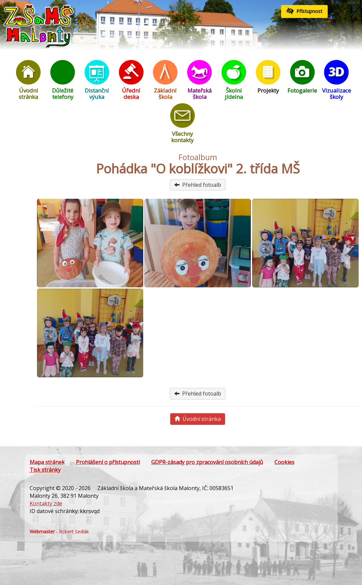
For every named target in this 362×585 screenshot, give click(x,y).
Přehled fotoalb (197, 184)
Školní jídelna (234, 80)
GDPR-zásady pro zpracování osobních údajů (207, 462)
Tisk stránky (45, 469)
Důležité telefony (63, 80)
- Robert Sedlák (59, 531)
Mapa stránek (47, 462)
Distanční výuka (97, 80)
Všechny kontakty (182, 123)
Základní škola (165, 80)
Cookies (284, 462)
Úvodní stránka (28, 80)
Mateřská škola (199, 80)
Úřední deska (131, 80)
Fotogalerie (302, 77)
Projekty (268, 77)
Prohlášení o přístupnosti (108, 462)
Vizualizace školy (336, 80)
